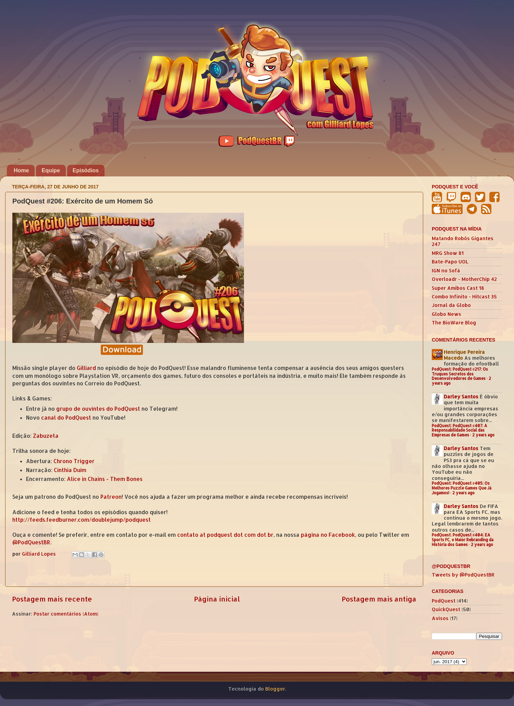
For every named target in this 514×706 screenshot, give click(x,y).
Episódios (86, 170)
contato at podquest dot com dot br (225, 534)
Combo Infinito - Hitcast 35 (464, 296)
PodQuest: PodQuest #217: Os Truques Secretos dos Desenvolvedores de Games (460, 374)
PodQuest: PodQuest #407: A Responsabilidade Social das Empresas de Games (459, 430)
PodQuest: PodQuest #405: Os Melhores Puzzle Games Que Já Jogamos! (461, 488)
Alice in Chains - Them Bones (105, 478)
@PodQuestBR (31, 542)
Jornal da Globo (451, 305)
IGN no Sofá (446, 270)
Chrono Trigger (74, 461)
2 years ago (483, 434)
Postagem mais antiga (379, 598)
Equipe (50, 170)
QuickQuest (446, 609)
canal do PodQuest (66, 417)
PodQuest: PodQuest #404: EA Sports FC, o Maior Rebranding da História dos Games (462, 539)
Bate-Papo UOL (450, 261)
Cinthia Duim (70, 470)
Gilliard (86, 367)
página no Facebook (328, 534)
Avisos (440, 618)
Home (21, 170)
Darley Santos (461, 396)
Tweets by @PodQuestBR (463, 574)
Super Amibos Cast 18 (458, 288)
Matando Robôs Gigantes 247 (462, 241)
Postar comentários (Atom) (66, 613)
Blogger (275, 688)
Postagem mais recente (52, 598)
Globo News (446, 314)
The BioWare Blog (454, 322)
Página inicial (217, 598)
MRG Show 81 (448, 253)
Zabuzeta (46, 435)
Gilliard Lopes (39, 553)
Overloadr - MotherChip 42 (464, 279)
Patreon (111, 496)
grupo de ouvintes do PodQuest (98, 408)
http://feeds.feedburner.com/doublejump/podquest (81, 519)
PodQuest (443, 600)
